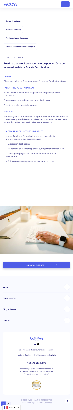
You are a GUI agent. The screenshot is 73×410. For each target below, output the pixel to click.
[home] (10, 4)
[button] (65, 4)
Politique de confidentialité (45, 355)
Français (10, 407)
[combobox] (11, 407)
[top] (67, 401)
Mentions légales (23, 355)
